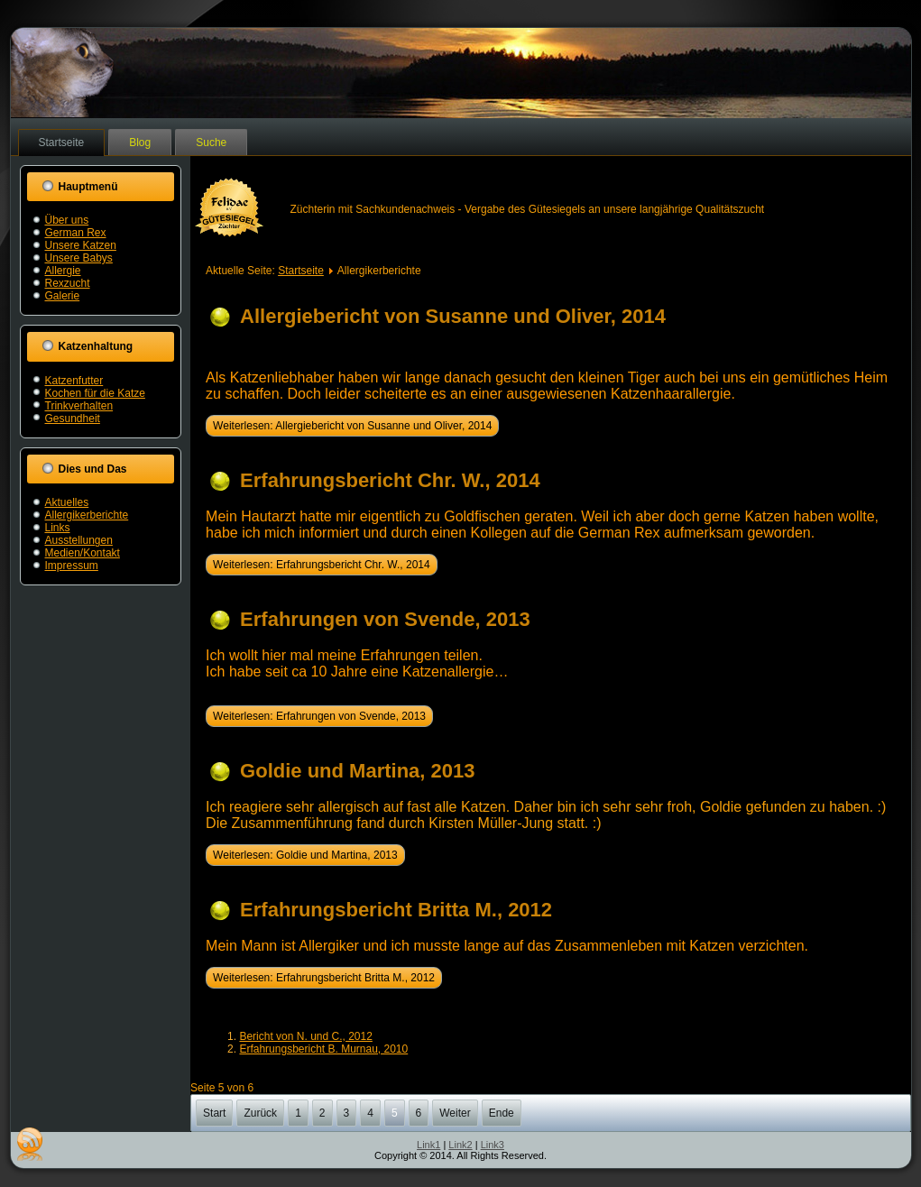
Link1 (428, 1144)
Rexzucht (67, 283)
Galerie (62, 296)
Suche (211, 142)
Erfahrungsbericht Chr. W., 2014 (390, 480)
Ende (501, 1113)
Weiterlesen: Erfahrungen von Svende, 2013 (319, 716)
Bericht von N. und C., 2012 (305, 1036)
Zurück (260, 1113)
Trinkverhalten (79, 406)
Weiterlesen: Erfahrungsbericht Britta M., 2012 (324, 977)
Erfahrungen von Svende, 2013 (385, 619)
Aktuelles (67, 502)
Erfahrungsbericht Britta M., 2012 (396, 909)
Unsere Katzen (80, 245)
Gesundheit (72, 418)
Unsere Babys (79, 258)
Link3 (492, 1144)
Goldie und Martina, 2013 (357, 770)
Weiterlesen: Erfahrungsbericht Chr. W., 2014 (321, 564)
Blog (140, 142)
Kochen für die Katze (95, 393)
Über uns (67, 220)
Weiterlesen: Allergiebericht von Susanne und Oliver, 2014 (352, 425)
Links (57, 527)
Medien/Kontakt (82, 553)
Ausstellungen (79, 540)
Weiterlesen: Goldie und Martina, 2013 (305, 855)
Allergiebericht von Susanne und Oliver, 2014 (453, 316)
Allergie (63, 270)
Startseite (62, 142)
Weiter (454, 1113)
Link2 (460, 1144)
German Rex (75, 232)
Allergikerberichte (87, 515)
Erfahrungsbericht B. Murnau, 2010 (323, 1049)
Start (214, 1113)
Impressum (71, 565)
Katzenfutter (74, 380)
